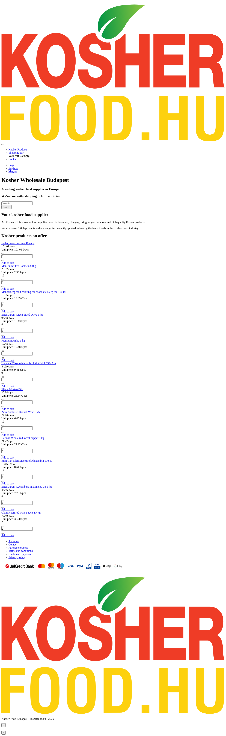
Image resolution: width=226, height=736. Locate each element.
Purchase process (18, 547)
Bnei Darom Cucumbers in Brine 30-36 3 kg (26, 486)
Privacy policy (16, 557)
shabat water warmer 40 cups (17, 243)
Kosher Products (17, 149)
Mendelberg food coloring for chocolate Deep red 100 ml (33, 291)
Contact (12, 159)
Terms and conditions (20, 550)
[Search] (17, 203)
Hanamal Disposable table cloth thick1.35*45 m (28, 363)
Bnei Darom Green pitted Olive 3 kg (22, 314)
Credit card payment (20, 554)
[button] (16, 152)
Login (11, 165)
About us (13, 541)
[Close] (3, 725)
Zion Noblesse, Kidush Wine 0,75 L (21, 412)
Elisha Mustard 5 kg (12, 389)
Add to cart (7, 262)
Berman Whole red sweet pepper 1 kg (22, 437)
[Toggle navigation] (2, 144)
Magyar (12, 171)
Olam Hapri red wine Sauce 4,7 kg (21, 512)
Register (13, 168)
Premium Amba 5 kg (13, 340)
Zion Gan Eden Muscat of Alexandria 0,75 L (26, 460)
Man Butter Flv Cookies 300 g (18, 265)
